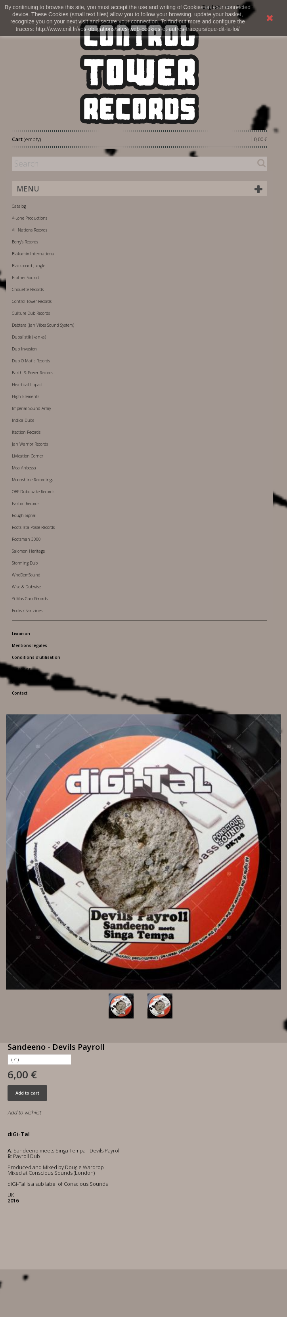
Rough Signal (24, 515)
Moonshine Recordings (32, 479)
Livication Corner (27, 456)
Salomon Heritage (28, 551)
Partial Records (25, 503)
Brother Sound (25, 277)
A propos (21, 669)
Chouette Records (28, 289)
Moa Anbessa (24, 468)
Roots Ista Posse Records (33, 527)
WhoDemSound (26, 575)
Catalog (19, 206)
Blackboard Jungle (28, 265)
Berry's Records (25, 242)
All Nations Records (29, 230)
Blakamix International (33, 254)
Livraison (21, 633)
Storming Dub (25, 563)
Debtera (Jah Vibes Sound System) (43, 325)
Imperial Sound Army (31, 408)
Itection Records (26, 432)
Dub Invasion (24, 349)
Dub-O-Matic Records (31, 361)
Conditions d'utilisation (36, 657)
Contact (19, 693)
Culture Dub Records (31, 313)
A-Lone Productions (29, 218)
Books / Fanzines (27, 610)
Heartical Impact (27, 384)
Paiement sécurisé (30, 681)
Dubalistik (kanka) (29, 337)
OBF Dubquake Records (33, 491)
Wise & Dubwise (26, 587)
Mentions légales (29, 645)
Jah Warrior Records (30, 444)
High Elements (25, 396)
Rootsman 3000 (26, 539)
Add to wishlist (24, 1112)
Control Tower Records (32, 301)
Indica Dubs (23, 420)
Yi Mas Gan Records (30, 598)
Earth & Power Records (32, 372)
